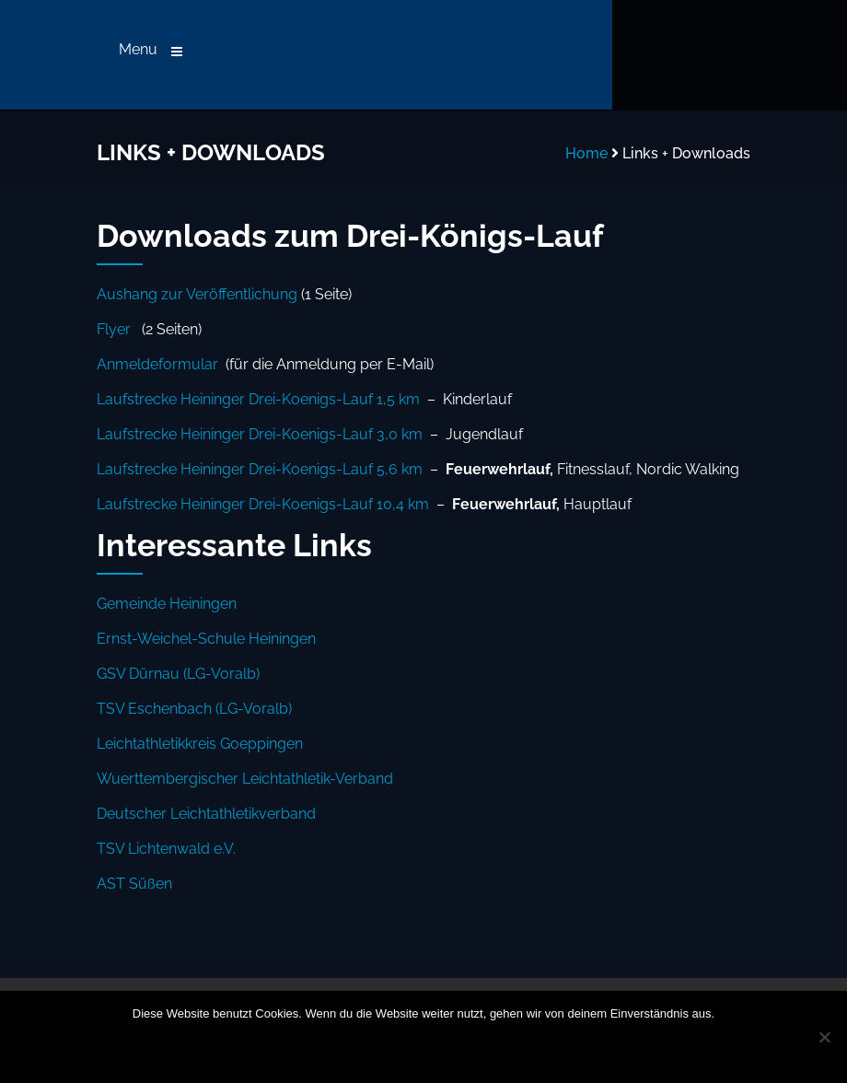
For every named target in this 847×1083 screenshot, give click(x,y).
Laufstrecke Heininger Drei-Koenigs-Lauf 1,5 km (258, 399)
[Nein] (824, 1037)
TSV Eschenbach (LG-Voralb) (194, 708)
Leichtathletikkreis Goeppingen (200, 743)
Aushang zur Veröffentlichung (197, 294)
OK (303, 1049)
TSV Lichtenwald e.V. (166, 848)
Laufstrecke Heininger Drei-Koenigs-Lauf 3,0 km (260, 434)
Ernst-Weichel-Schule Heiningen (206, 638)
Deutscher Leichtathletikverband (206, 813)
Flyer (114, 329)
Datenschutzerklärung (474, 1049)
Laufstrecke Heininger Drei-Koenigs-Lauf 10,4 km (263, 504)
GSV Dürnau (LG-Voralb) (178, 673)
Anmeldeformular (157, 364)
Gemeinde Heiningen (167, 603)
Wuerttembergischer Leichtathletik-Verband (245, 778)
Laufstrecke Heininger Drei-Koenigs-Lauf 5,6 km (260, 469)
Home (586, 153)
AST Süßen (134, 883)
